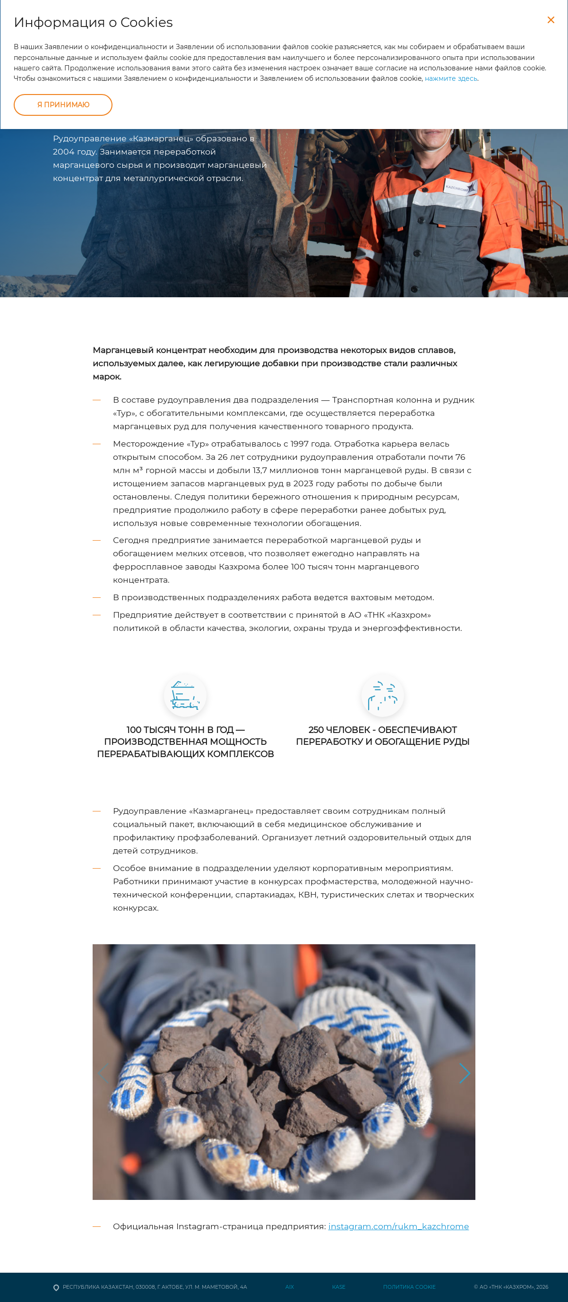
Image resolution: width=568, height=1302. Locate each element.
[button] (464, 1073)
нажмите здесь (451, 78)
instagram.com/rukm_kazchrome (398, 1226)
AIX (289, 1287)
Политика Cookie (409, 1287)
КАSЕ (338, 1287)
